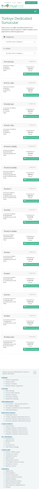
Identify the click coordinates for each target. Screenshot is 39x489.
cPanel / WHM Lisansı (13, 452)
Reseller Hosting (11, 395)
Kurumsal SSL (10, 445)
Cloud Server (10, 426)
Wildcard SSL (10, 441)
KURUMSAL (5, 469)
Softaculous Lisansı (12, 460)
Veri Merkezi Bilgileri (12, 406)
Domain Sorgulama (12, 380)
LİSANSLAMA (6, 450)
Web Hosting (10, 391)
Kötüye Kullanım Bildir (13, 483)
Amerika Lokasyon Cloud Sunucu (17, 430)
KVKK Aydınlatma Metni (13, 481)
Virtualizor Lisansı (12, 464)
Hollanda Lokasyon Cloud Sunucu (17, 434)
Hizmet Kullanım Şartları (14, 477)
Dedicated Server (11, 415)
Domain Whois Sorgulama (14, 386)
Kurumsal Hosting (12, 397)
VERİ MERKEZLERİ (7, 402)
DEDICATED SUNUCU (8, 413)
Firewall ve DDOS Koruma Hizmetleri (18, 408)
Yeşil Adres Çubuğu (12, 447)
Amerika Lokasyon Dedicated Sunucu (18, 419)
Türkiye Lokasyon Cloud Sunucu (16, 428)
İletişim (8, 487)
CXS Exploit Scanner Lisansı (15, 462)
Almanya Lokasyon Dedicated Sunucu (18, 421)
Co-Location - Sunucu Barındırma (17, 404)
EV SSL (8, 443)
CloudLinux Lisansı (12, 454)
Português (7, 2)
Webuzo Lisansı (11, 466)
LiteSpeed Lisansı (11, 456)
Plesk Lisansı (10, 458)
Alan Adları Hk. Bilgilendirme (15, 485)
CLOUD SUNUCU (7, 424)
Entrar (14, 2)
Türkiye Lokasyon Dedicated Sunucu (18, 417)
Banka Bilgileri (10, 473)
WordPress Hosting (12, 399)
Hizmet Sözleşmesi (12, 475)
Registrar (19, 2)
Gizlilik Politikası (11, 479)
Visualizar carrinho (31, 2)
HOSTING (5, 389)
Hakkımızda (9, 471)
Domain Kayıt (10, 382)
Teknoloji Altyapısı (12, 410)
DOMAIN (4, 378)
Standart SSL (10, 439)
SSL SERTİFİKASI (7, 437)
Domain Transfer (11, 384)
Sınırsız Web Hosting (12, 393)
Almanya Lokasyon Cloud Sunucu (17, 432)
